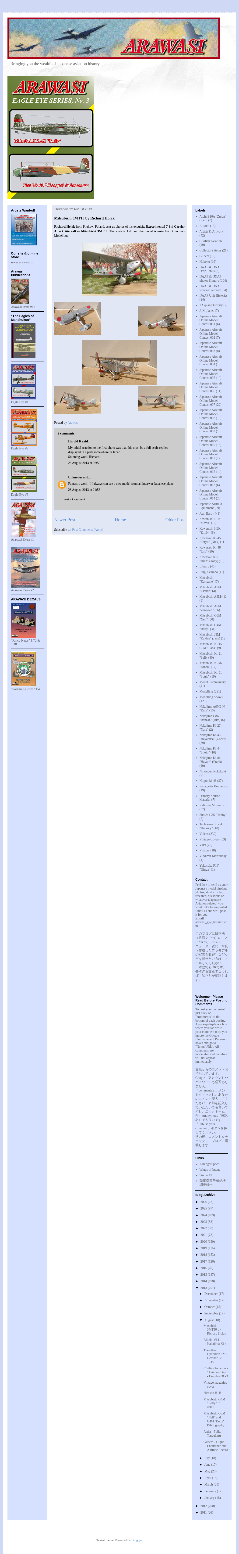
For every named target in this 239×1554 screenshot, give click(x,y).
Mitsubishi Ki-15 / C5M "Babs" (212, 646)
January (209, 1498)
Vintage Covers (210, 839)
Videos (204, 834)
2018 (204, 1254)
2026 (204, 1202)
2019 (204, 1248)
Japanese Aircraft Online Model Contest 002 (211, 333)
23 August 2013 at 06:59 (84, 463)
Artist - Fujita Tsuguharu (212, 1433)
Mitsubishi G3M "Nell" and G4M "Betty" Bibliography (214, 1419)
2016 (204, 1268)
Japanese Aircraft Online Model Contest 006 (211, 387)
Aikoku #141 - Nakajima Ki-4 (215, 1342)
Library (204, 566)
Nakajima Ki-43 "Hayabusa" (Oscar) (213, 737)
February (210, 1491)
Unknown (75, 477)
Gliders (204, 256)
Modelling (206, 691)
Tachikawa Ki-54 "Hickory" (211, 826)
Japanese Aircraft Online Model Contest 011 (211, 454)
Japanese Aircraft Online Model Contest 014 (211, 494)
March (209, 1484)
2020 (204, 1241)
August (209, 1320)
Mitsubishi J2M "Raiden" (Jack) (210, 636)
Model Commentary (213, 682)
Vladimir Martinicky (213, 856)
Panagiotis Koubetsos (214, 786)
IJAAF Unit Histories (214, 295)
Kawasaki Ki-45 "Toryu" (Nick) (210, 540)
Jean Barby (207, 513)
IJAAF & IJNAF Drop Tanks (210, 269)
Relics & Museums (212, 805)
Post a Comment (74, 499)
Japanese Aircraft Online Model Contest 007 (211, 400)
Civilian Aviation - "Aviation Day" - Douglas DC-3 (216, 1372)
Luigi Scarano (209, 572)
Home (120, 519)
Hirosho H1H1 (213, 1393)
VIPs (203, 845)
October (210, 1307)
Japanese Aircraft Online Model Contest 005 (211, 374)
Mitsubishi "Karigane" (207, 579)
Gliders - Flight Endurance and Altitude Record (216, 1446)
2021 (204, 1235)
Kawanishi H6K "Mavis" (210, 521)
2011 (204, 1512)
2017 (204, 1261)
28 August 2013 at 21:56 (84, 490)
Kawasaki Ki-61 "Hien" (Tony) (210, 559)
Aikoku (204, 226)
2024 (204, 1215)
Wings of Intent (210, 1169)
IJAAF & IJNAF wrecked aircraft (210, 288)
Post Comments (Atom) (87, 529)
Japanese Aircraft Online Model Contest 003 (211, 347)
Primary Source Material (210, 798)
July (207, 1458)
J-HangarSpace (209, 1164)
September (211, 1313)
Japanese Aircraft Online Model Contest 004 (211, 360)
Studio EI (206, 1175)
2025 (204, 1208)
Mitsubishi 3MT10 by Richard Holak (215, 1329)
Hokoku (205, 261)
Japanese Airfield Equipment (211, 506)
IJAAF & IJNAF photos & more (210, 278)
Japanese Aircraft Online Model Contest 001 (211, 320)
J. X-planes (207, 310)
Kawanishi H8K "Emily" (210, 530)
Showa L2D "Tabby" (213, 815)
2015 (204, 1274)
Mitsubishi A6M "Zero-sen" (210, 608)
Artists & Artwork (211, 231)
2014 (204, 1281)
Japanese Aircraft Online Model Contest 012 (211, 468)
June (207, 1464)
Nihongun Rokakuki (213, 771)
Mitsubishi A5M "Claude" (210, 589)
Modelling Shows (211, 697)
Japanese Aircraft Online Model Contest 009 (211, 427)
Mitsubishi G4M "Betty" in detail (214, 1403)
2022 (204, 1228)
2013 (204, 1288)
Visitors (205, 850)
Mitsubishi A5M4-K (213, 596)
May (207, 1471)
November (211, 1300)
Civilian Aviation (211, 241)
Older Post (175, 519)
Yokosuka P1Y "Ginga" (209, 867)
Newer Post (64, 519)
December (211, 1294)
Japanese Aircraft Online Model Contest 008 (211, 414)
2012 (204, 1506)
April (208, 1478)
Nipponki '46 (208, 780)
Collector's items (210, 250)
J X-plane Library (211, 305)
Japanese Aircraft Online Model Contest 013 (211, 481)
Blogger (136, 1540)
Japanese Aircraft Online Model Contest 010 (211, 441)
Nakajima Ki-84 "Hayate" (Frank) (211, 760)
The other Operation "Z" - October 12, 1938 (216, 1356)
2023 (204, 1222)
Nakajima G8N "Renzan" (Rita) (210, 718)
